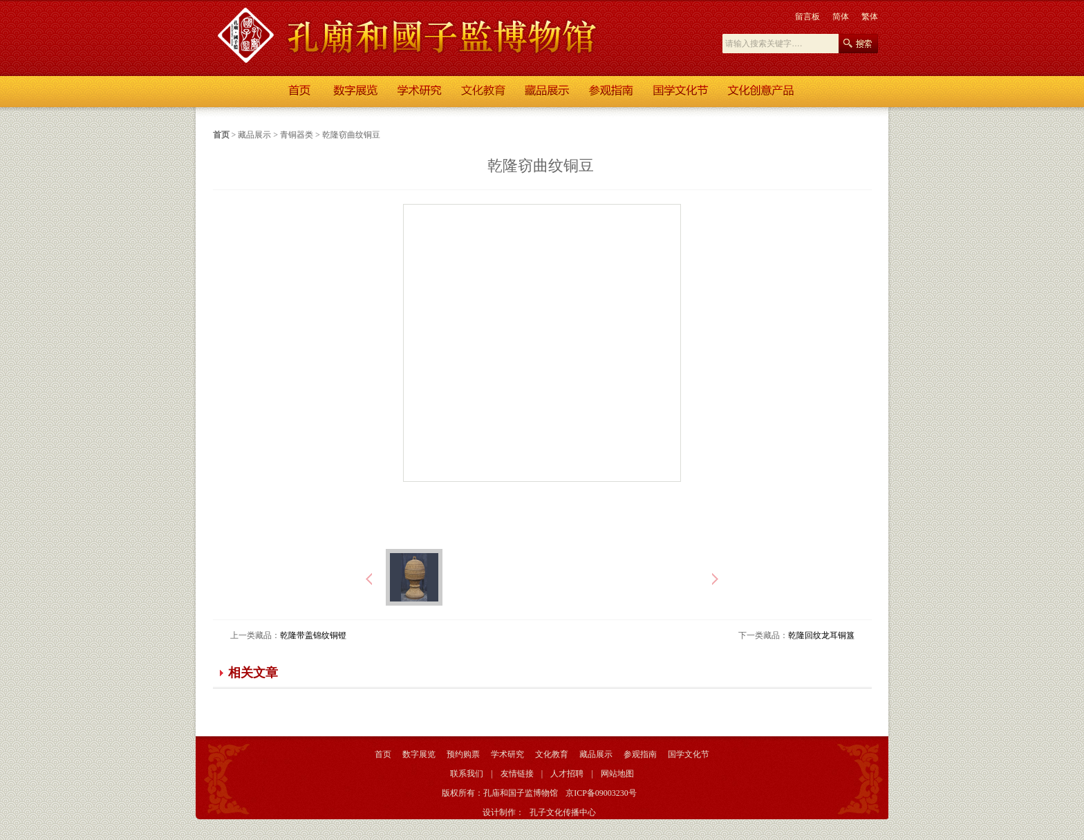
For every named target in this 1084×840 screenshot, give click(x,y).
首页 (221, 135)
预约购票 (463, 754)
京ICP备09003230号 (601, 793)
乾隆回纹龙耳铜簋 (821, 635)
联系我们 (466, 773)
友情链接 (517, 773)
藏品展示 (254, 135)
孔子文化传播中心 (563, 812)
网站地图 (617, 773)
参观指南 (640, 754)
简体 (840, 16)
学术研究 (507, 754)
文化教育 (551, 754)
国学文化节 (688, 754)
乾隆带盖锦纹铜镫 (313, 635)
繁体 (869, 16)
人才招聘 (566, 773)
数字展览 (419, 754)
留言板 (807, 16)
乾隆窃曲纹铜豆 (351, 135)
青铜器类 (296, 135)
